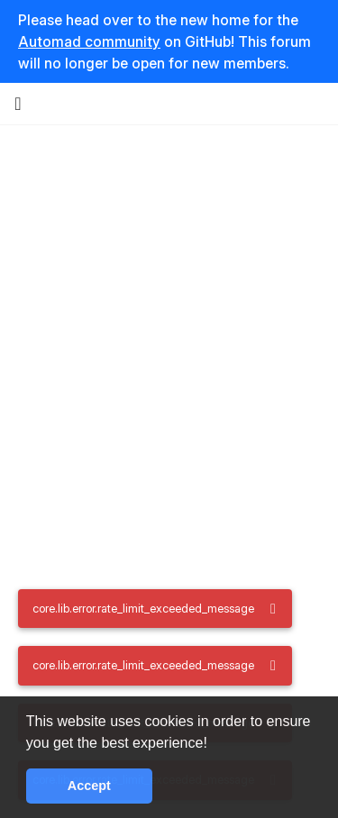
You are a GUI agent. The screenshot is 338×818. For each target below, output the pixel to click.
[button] (213, 744)
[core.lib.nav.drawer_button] (18, 103)
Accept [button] (89, 785)
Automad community (89, 41)
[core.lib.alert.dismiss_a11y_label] (273, 609)
